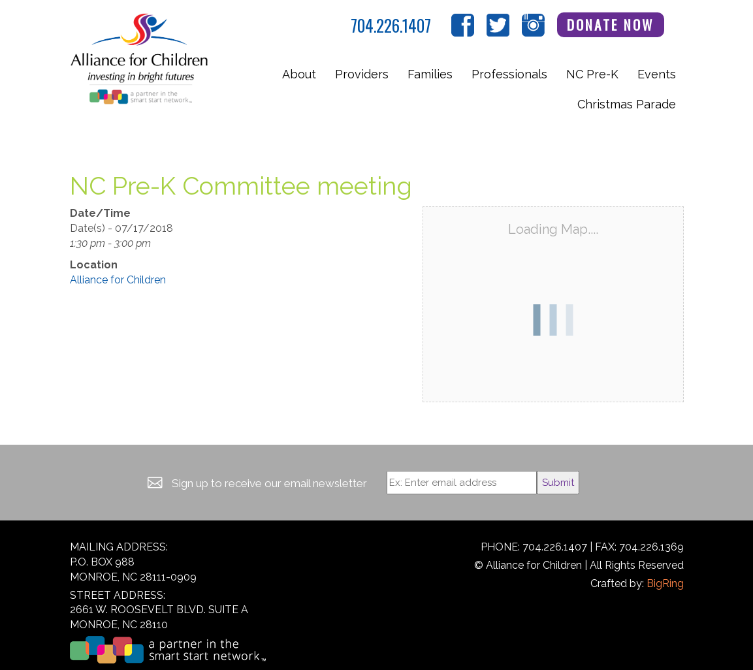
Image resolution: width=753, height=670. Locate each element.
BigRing (665, 583)
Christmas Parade (626, 104)
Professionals (509, 74)
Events (656, 74)
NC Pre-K (592, 74)
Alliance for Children (118, 280)
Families (430, 74)
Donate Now (610, 24)
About (299, 74)
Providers (362, 74)
